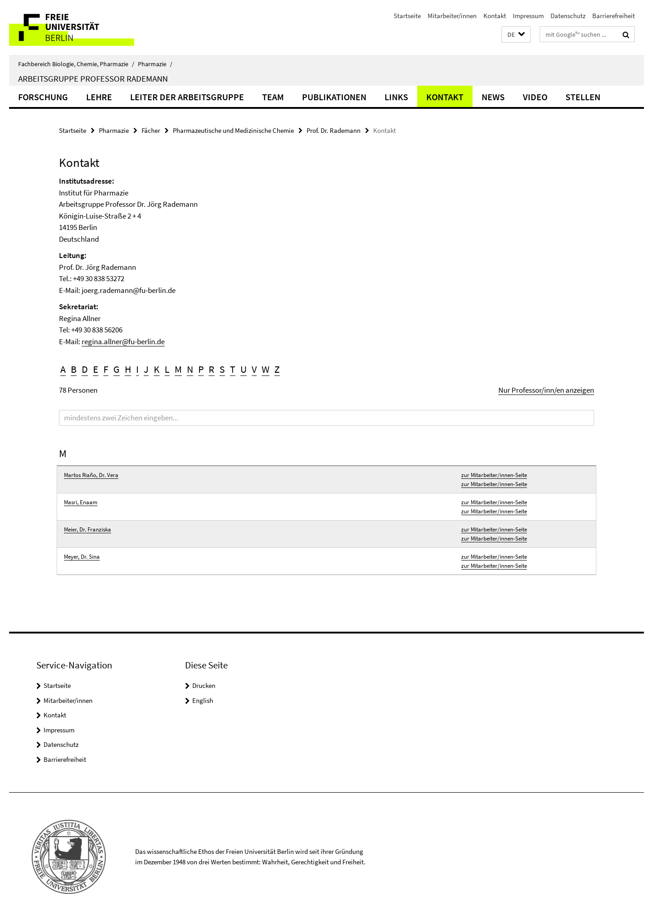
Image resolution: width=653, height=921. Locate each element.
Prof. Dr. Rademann (334, 130)
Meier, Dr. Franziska (87, 529)
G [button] (116, 369)
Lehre (99, 96)
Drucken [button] (203, 685)
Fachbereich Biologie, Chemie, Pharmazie (76, 64)
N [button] (190, 369)
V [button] (254, 369)
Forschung (43, 96)
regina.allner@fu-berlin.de (123, 341)
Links (396, 96)
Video (535, 96)
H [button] (128, 369)
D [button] (85, 369)
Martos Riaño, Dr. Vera (91, 475)
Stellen (582, 96)
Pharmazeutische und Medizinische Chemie (233, 130)
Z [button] (277, 369)
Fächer (150, 130)
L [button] (167, 369)
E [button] (95, 369)
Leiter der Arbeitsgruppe (187, 96)
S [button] (222, 369)
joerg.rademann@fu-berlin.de (128, 290)
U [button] (243, 369)
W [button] (265, 369)
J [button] (146, 369)
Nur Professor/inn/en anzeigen (546, 390)
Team (273, 96)
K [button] (157, 369)
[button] (516, 34)
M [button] (178, 369)
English (202, 700)
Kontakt (494, 15)
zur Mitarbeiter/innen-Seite (494, 475)
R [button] (211, 369)
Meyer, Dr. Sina (82, 556)
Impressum (528, 15)
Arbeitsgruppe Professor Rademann (93, 78)
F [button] (105, 369)
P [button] (201, 369)
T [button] (232, 369)
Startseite (407, 15)
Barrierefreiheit (613, 15)
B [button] (74, 369)
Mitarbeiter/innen (452, 15)
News (493, 96)
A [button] (63, 369)
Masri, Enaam (80, 502)
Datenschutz (568, 15)
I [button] (137, 369)
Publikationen (334, 96)
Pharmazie (155, 64)
